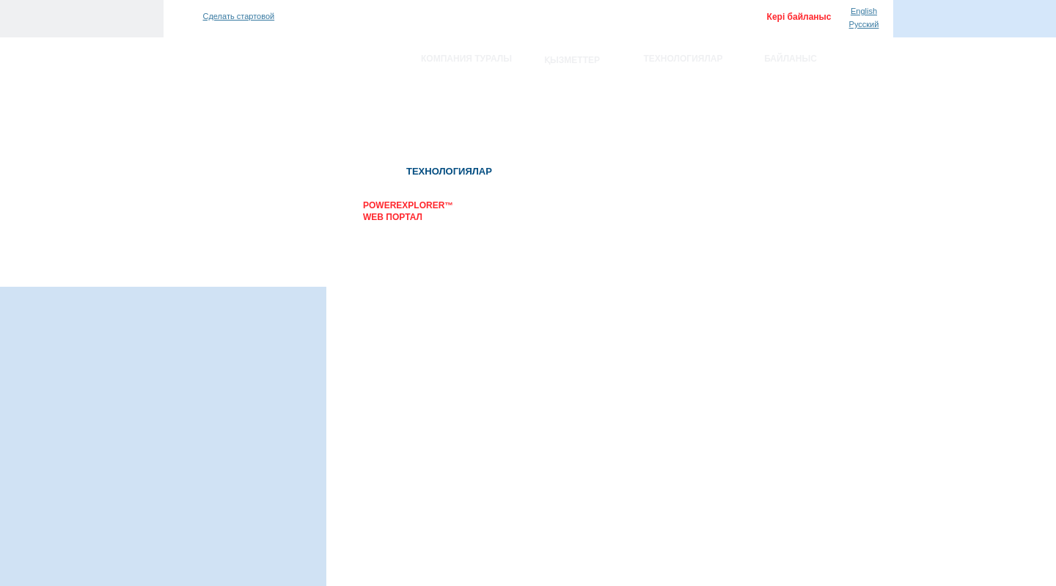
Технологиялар (683, 59)
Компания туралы (466, 59)
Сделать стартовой (239, 16)
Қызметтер (572, 60)
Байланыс (790, 59)
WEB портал (392, 217)
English (864, 11)
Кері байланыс (799, 17)
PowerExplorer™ (408, 205)
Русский (864, 24)
